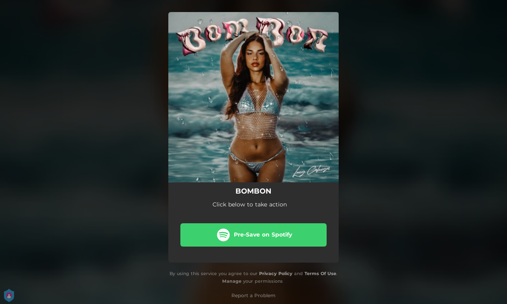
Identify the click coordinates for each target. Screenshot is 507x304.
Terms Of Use (320, 273)
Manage (231, 281)
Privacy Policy (275, 273)
